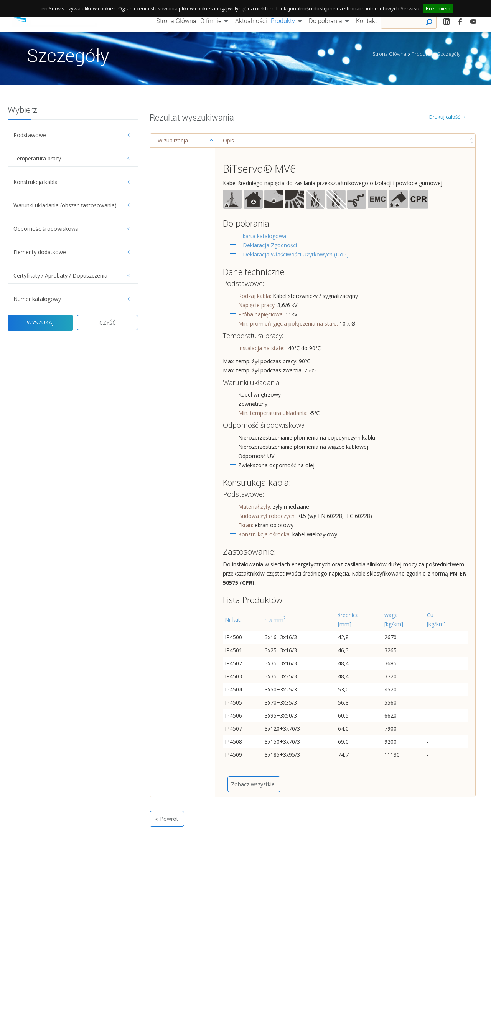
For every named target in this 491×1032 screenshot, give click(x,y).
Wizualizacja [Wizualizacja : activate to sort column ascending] (173, 140)
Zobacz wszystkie (253, 784)
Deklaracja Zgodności (270, 245)
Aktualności (251, 21)
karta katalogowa (264, 236)
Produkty (288, 21)
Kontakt (366, 21)
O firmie (215, 21)
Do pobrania (330, 21)
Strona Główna (176, 21)
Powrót (166, 818)
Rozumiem (438, 8)
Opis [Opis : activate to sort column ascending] (228, 140)
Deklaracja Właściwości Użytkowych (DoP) (296, 254)
